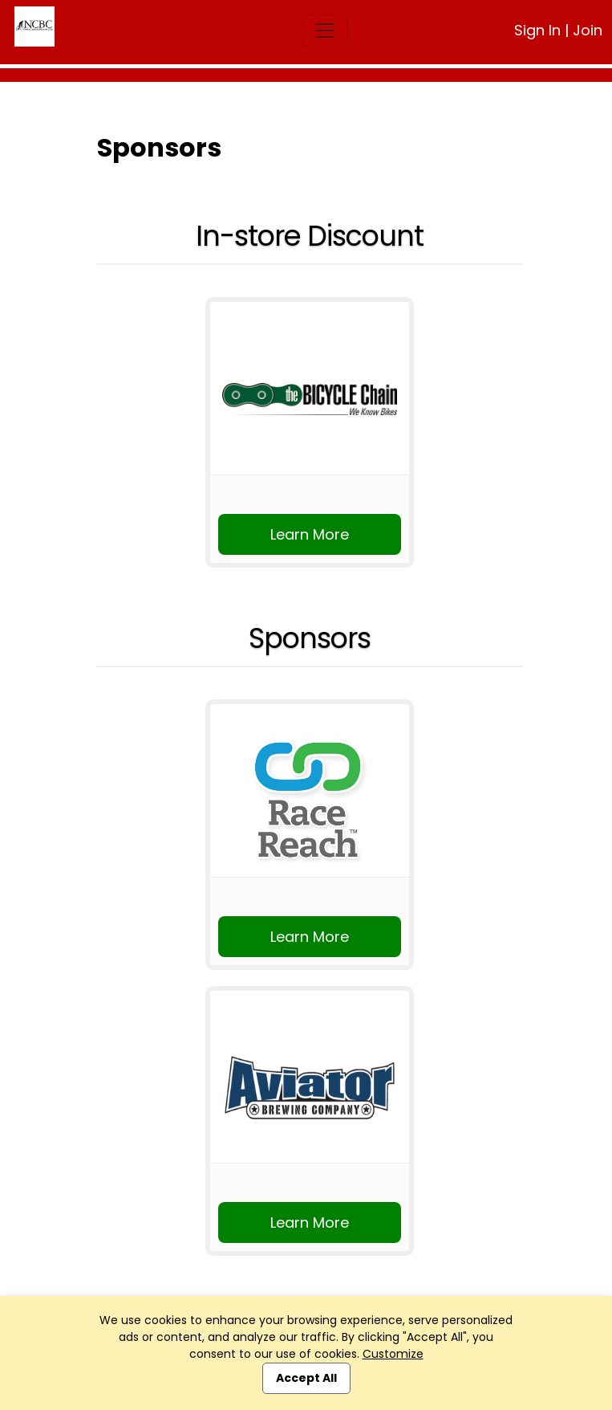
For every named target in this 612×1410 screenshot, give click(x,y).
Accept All (306, 1378)
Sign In (537, 30)
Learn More (309, 534)
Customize (393, 1354)
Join (587, 30)
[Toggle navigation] (324, 30)
